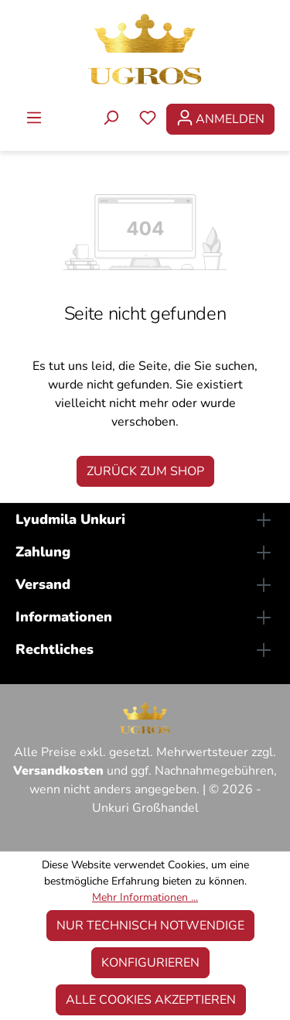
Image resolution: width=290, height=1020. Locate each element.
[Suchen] (110, 119)
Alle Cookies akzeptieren (151, 999)
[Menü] (34, 119)
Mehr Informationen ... (145, 897)
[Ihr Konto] (220, 119)
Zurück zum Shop (145, 471)
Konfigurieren (150, 962)
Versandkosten (58, 770)
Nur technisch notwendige (150, 925)
